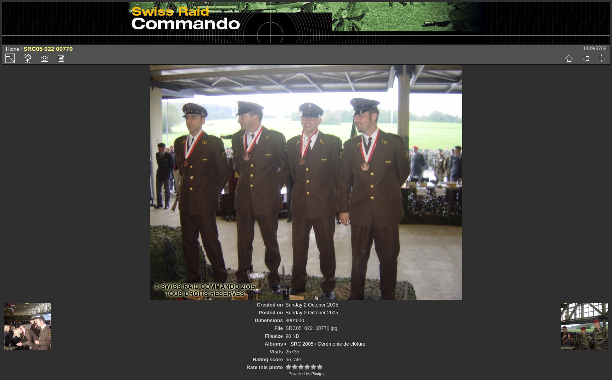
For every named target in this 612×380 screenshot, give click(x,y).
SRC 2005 (301, 344)
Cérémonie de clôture (341, 344)
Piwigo (317, 373)
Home (12, 49)
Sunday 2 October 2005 (311, 305)
